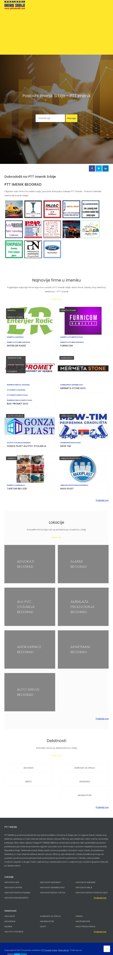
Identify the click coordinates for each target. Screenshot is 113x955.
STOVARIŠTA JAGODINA (16, 390)
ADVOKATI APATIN (13, 887)
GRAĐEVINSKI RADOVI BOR (70, 443)
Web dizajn (63, 950)
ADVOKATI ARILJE (84, 887)
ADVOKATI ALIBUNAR (86, 882)
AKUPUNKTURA (83, 921)
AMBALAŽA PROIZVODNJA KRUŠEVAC (74, 485)
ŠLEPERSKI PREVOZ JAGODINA (18, 385)
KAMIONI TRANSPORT (16, 365)
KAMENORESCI (67, 358)
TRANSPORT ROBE (14, 358)
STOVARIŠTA (12, 371)
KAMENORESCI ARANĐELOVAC (71, 385)
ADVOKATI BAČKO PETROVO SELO (92, 892)
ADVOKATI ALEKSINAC (51, 882)
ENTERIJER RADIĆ (16, 345)
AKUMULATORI (84, 795)
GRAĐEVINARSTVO (68, 416)
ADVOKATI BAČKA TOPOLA (53, 892)
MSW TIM (65, 446)
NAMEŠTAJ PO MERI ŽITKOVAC (71, 337)
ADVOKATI (28, 767)
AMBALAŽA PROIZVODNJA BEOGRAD (82, 606)
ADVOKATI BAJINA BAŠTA (16, 897)
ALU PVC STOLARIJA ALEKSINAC (19, 443)
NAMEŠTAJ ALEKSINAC (15, 337)
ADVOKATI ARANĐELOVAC (53, 887)
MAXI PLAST (67, 488)
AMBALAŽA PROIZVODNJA (71, 458)
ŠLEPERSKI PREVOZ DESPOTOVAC (19, 400)
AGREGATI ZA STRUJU (84, 767)
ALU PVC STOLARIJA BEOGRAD (26, 606)
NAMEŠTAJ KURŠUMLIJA (16, 485)
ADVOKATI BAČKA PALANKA (18, 892)
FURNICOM (66, 345)
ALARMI (8, 926)
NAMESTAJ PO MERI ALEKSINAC (18, 342)
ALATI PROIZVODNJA (86, 926)
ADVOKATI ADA (12, 882)
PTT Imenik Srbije (49, 950)
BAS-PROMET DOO (17, 403)
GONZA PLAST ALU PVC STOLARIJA (26, 446)
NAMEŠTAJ (12, 310)
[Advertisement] (56, 31)
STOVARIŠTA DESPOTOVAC (17, 395)
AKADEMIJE (84, 781)
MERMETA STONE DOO (73, 388)
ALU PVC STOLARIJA (15, 416)
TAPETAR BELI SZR (17, 488)
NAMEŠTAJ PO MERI (15, 317)
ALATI (43, 926)
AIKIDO (28, 781)
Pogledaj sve (102, 500)
